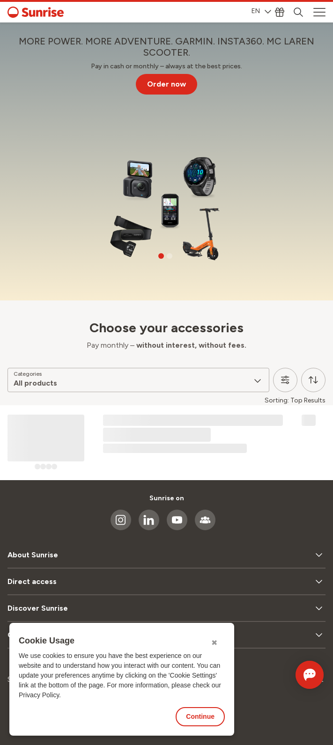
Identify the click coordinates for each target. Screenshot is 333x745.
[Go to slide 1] (161, 256)
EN (261, 11)
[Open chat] (297, 675)
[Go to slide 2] (169, 256)
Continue (200, 716)
